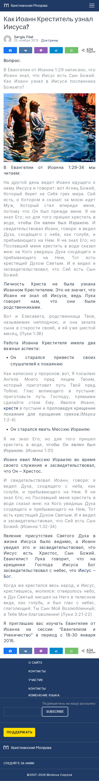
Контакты (37, 671)
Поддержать (19, 732)
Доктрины (49, 40)
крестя (11, 408)
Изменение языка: (44, 695)
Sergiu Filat (24, 37)
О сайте (35, 662)
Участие (35, 680)
